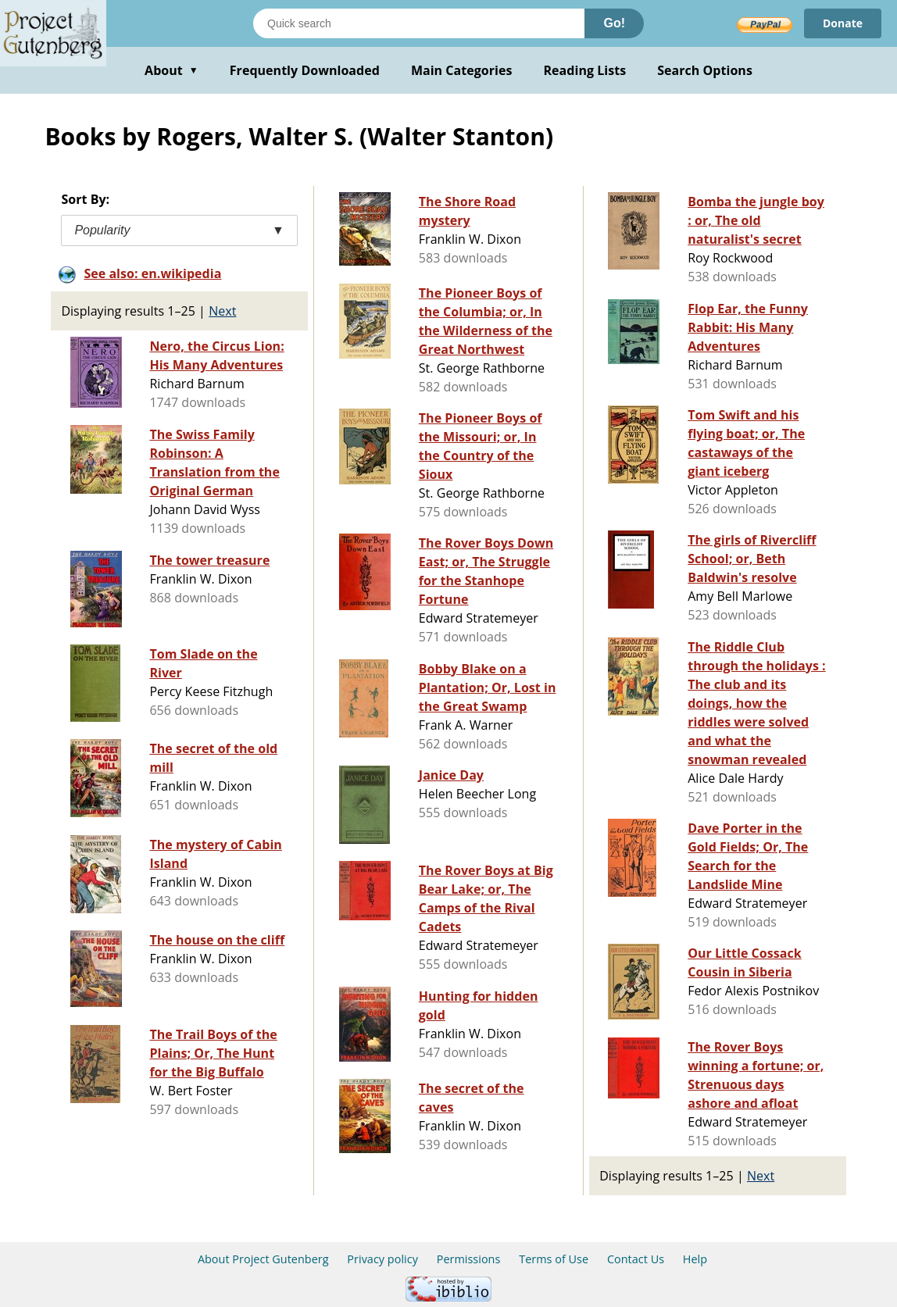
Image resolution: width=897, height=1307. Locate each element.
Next (222, 311)
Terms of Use (553, 1259)
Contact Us (635, 1259)
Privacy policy (382, 1259)
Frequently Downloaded (305, 70)
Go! (614, 23)
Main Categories (462, 70)
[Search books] (418, 23)
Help (695, 1259)
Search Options (704, 70)
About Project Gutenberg (263, 1259)
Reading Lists (585, 70)
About (171, 70)
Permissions (469, 1259)
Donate (843, 23)
